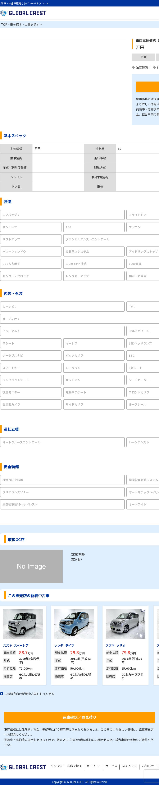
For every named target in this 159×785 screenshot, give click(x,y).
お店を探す (76, 766)
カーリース (95, 766)
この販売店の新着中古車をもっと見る (29, 694)
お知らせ (149, 766)
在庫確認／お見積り (79, 717)
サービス (112, 766)
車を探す (58, 766)
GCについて (130, 766)
